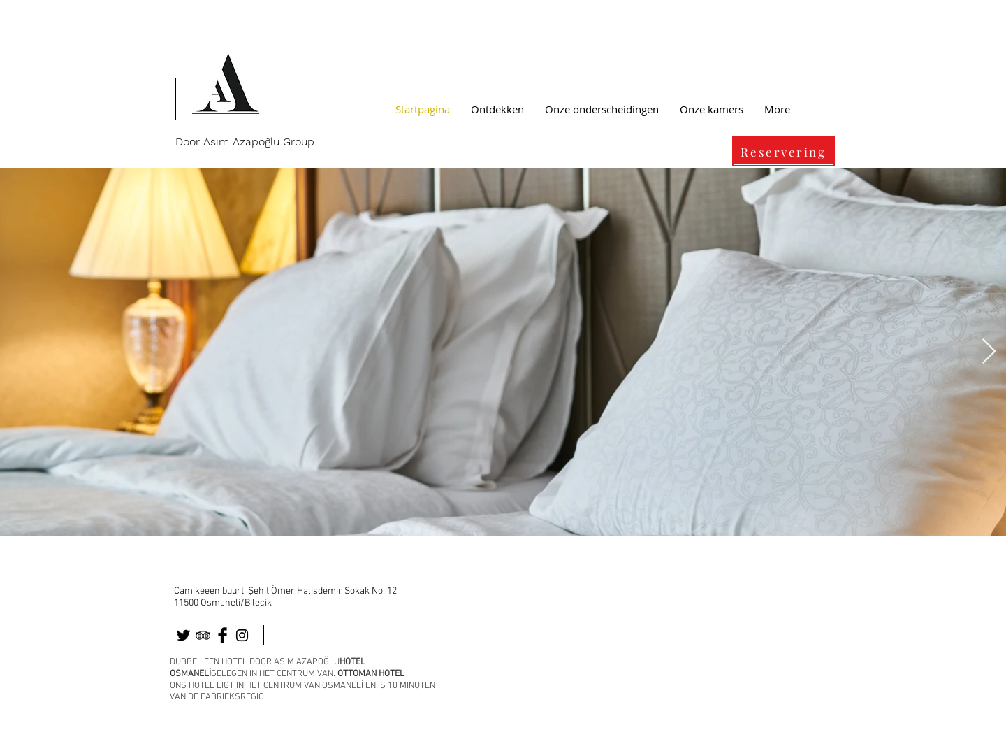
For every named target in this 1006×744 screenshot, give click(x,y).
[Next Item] (989, 352)
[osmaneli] (203, 635)
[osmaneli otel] (183, 635)
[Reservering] (783, 151)
